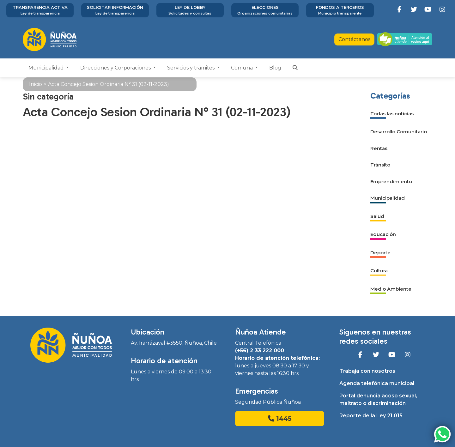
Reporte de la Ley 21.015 (371, 416)
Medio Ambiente (390, 289)
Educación (383, 234)
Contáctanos (354, 39)
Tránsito (380, 165)
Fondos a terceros (339, 10)
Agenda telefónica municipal (376, 383)
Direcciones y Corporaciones (116, 68)
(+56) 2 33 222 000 (259, 350)
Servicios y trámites (191, 68)
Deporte (380, 253)
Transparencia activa (40, 10)
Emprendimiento (391, 181)
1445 (280, 418)
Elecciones (265, 10)
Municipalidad (46, 68)
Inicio (35, 84)
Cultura (379, 271)
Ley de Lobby (190, 10)
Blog (275, 68)
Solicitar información (115, 10)
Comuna (242, 68)
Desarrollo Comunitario (398, 132)
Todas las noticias (392, 114)
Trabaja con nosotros (367, 371)
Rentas (378, 148)
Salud (377, 216)
